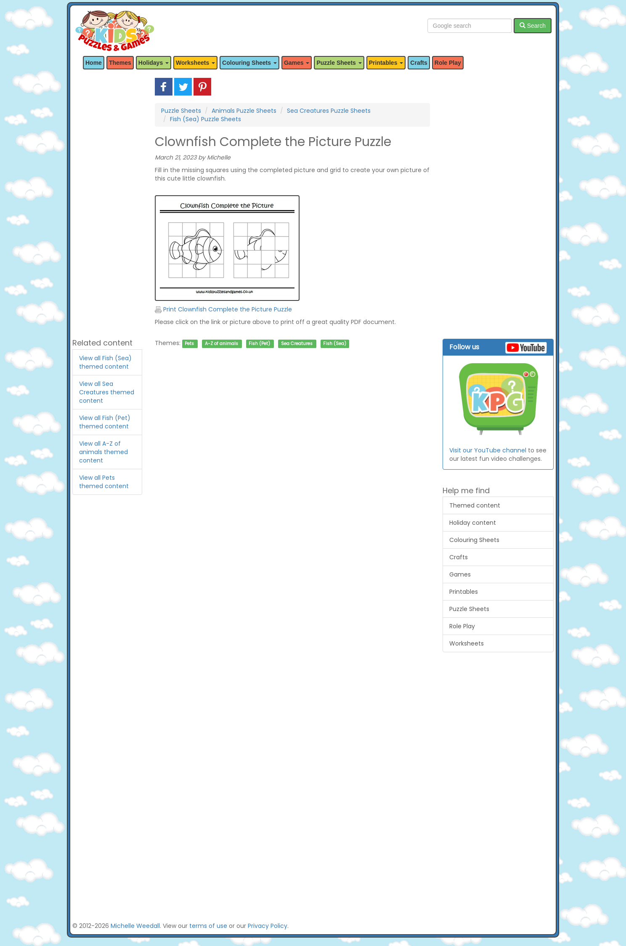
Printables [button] (386, 62)
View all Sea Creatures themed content (106, 392)
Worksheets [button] (195, 62)
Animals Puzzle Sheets (244, 110)
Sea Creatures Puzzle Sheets (329, 110)
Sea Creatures (297, 343)
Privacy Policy (267, 926)
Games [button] (297, 62)
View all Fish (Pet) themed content (104, 422)
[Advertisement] (107, 204)
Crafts (418, 62)
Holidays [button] (153, 62)
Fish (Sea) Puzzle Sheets (205, 119)
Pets (189, 343)
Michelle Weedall (135, 926)
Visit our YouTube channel (487, 450)
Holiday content (472, 522)
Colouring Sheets (474, 540)
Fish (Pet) (259, 343)
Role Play (448, 62)
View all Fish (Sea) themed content (105, 362)
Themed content (474, 505)
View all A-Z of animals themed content (103, 452)
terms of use (208, 926)
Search (533, 25)
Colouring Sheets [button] (249, 62)
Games (460, 574)
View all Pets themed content (104, 481)
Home (93, 62)
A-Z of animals (221, 343)
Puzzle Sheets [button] (338, 62)
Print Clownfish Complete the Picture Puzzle (223, 309)
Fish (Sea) (334, 343)
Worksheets (466, 643)
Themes (120, 62)
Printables (463, 591)
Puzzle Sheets (181, 110)
